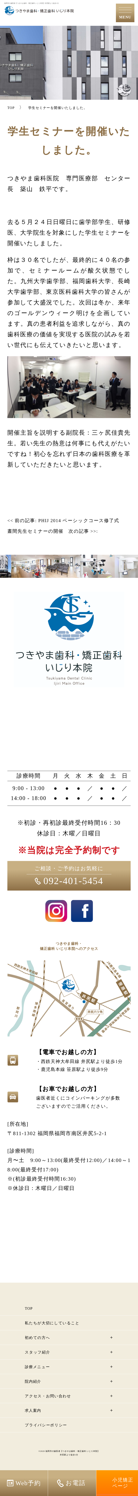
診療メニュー (41, 1377)
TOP (30, 1318)
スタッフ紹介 (41, 1362)
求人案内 (35, 1420)
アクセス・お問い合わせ (54, 1406)
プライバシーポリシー (52, 1435)
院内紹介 (35, 1391)
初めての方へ (41, 1348)
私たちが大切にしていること (60, 1333)
